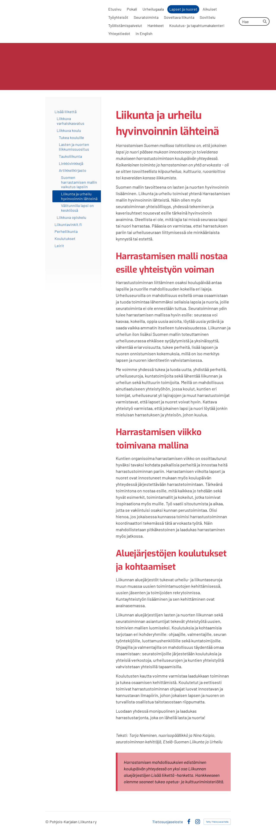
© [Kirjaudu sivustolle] (47, 821)
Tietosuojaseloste (167, 822)
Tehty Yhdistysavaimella (217, 821)
